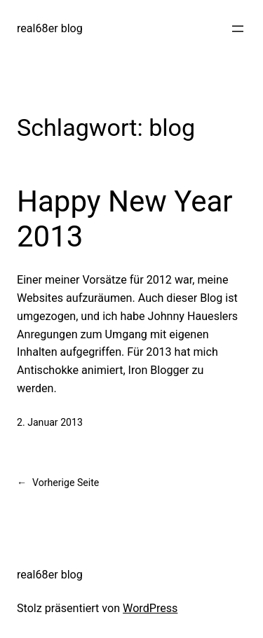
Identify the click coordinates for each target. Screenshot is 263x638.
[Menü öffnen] (237, 28)
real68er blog (50, 28)
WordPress (150, 608)
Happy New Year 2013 (125, 219)
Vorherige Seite (58, 483)
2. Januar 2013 (50, 422)
